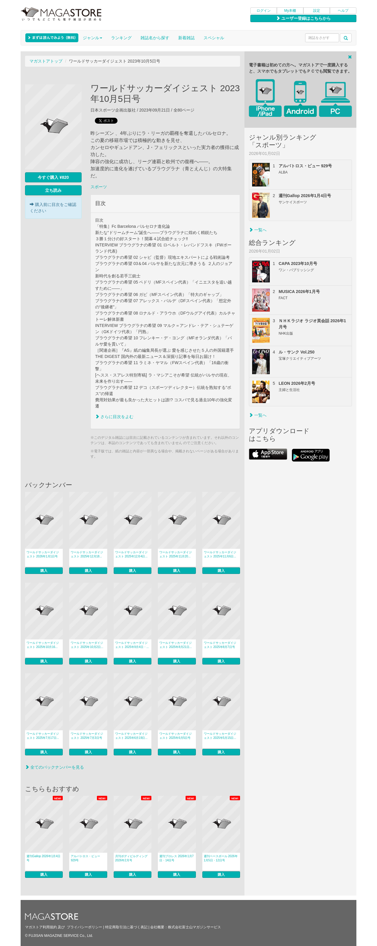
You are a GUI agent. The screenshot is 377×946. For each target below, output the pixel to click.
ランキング (121, 37)
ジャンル (92, 37)
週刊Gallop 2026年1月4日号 (43, 858)
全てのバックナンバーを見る (54, 767)
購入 (43, 571)
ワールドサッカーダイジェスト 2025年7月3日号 (87, 735)
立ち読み (53, 190)
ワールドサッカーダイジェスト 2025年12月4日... (131, 554)
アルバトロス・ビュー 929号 (85, 858)
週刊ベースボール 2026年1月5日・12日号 (221, 858)
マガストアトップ (45, 61)
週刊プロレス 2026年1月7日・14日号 (176, 858)
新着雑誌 (186, 37)
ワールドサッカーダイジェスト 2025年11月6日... (220, 554)
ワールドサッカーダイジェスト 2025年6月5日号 (175, 735)
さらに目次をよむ (114, 416)
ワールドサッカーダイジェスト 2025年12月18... (87, 554)
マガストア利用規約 (41, 927)
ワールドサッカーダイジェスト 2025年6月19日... (131, 735)
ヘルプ (343, 11)
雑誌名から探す (154, 37)
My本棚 (290, 11)
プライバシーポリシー (84, 927)
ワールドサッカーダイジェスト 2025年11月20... (175, 554)
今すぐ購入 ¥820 (53, 177)
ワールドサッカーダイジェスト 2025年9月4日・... (132, 645)
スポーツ (98, 186)
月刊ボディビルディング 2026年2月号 (131, 858)
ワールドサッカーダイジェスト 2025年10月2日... (87, 645)
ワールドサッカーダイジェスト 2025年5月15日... (220, 735)
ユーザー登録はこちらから (303, 18)
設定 (316, 11)
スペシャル (214, 37)
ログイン (264, 11)
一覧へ (258, 230)
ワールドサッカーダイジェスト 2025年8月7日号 (220, 645)
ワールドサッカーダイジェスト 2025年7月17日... (43, 735)
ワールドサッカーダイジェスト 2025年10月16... (43, 645)
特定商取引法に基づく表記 (126, 927)
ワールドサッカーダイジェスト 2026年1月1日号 (43, 554)
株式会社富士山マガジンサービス (194, 927)
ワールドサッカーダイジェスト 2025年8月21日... (175, 645)
